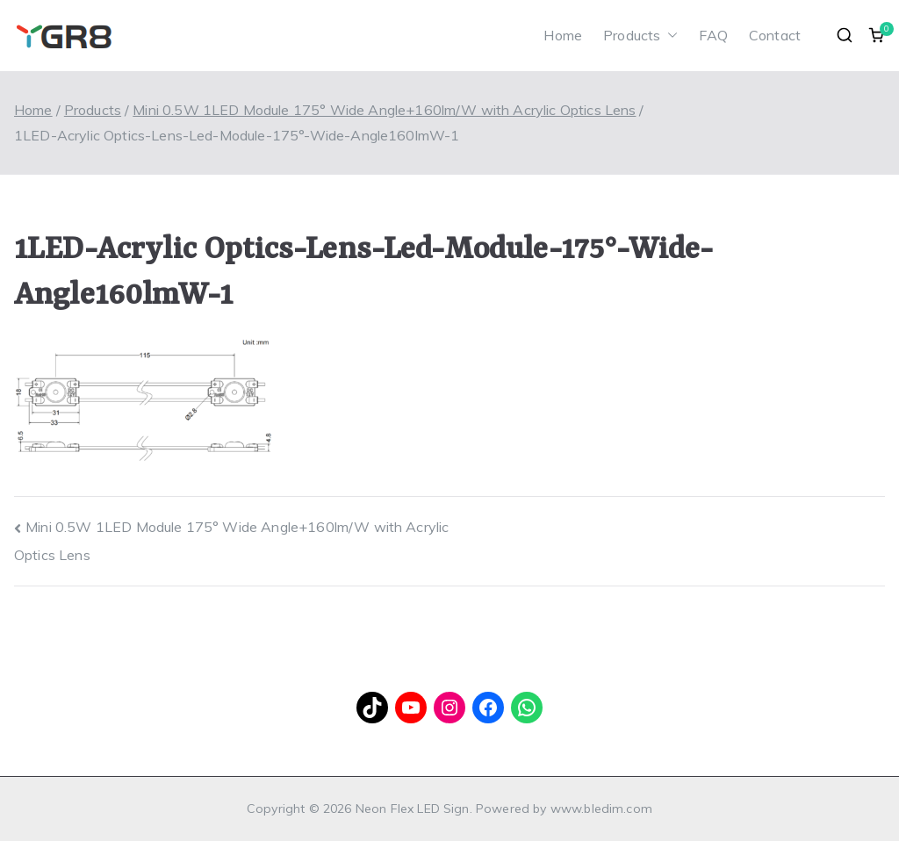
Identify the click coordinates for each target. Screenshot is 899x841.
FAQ (713, 35)
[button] (669, 35)
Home (562, 35)
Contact (775, 35)
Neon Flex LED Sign (413, 808)
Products (640, 35)
